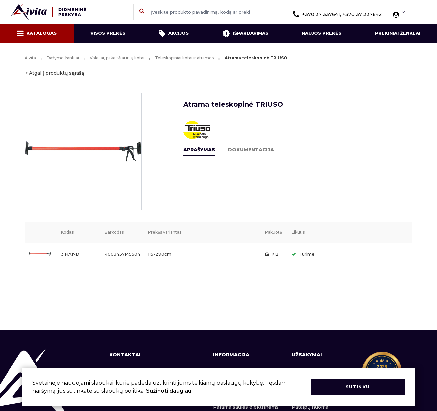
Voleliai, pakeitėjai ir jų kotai (117, 57)
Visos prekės (107, 33)
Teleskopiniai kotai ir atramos (184, 57)
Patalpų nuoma (310, 407)
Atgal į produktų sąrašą (56, 73)
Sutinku (358, 386)
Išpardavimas (245, 33)
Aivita (30, 57)
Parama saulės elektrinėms (246, 407)
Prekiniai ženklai (397, 33)
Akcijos (174, 33)
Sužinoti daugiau (168, 391)
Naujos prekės (321, 33)
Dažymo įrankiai (63, 57)
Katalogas (37, 33)
